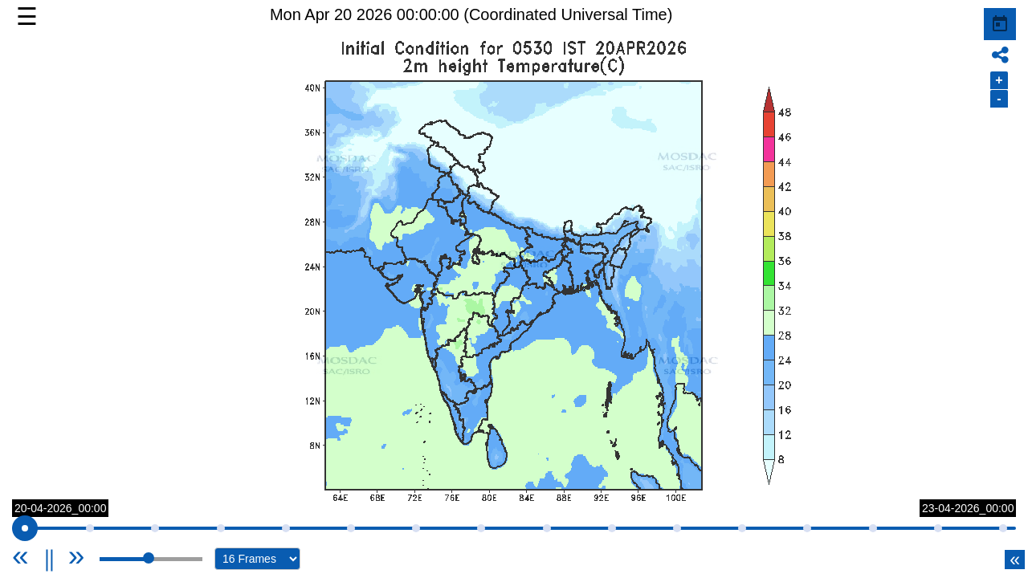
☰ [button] (27, 16)
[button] (514, 285)
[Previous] (40, 555)
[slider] (25, 528)
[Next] (76, 555)
